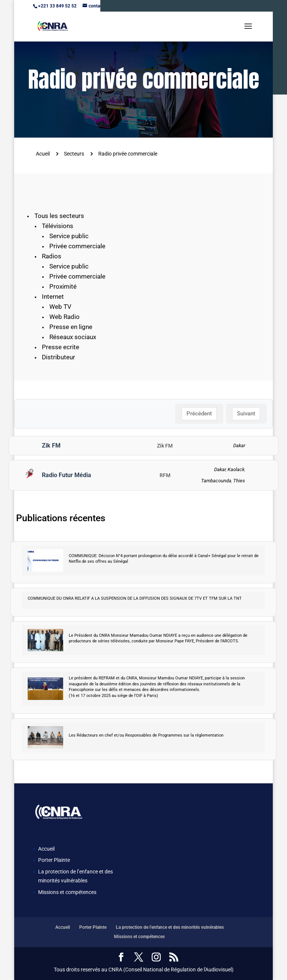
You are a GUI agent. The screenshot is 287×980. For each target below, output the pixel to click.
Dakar (239, 445)
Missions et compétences (67, 892)
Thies (239, 480)
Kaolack (236, 469)
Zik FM (51, 445)
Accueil (46, 849)
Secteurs (74, 154)
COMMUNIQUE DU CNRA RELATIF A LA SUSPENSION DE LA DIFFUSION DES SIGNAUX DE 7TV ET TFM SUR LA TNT (135, 598)
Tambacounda (216, 480)
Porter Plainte (54, 860)
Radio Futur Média (66, 475)
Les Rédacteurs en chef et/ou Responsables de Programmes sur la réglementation (146, 735)
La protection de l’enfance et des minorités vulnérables (170, 927)
